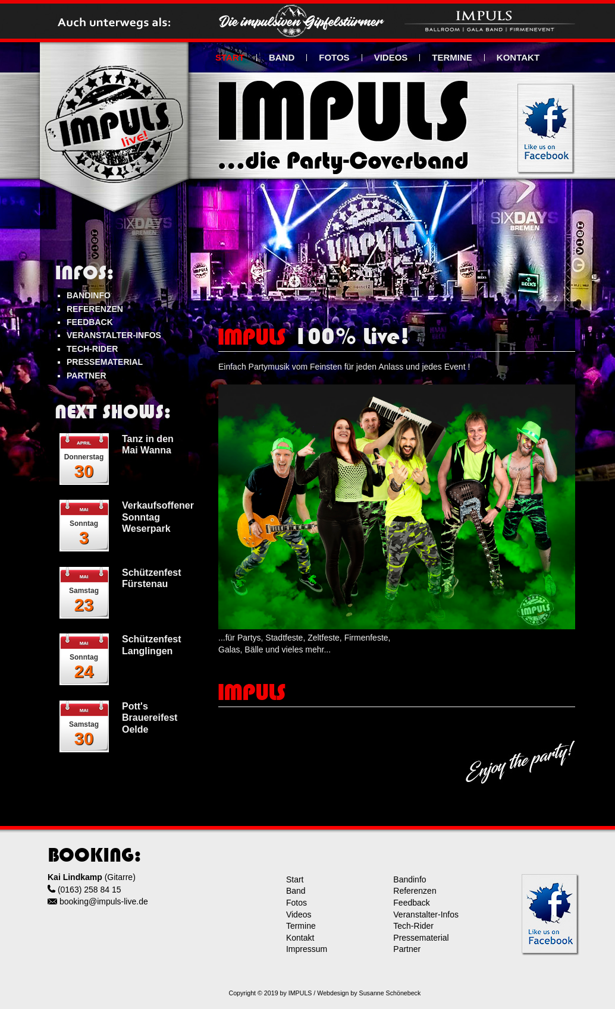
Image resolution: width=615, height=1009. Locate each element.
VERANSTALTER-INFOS (114, 335)
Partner (407, 949)
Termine (301, 926)
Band (296, 891)
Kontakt (300, 937)
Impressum (306, 949)
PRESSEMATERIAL (105, 362)
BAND (281, 57)
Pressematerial (420, 937)
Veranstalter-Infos (426, 914)
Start (295, 879)
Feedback (411, 902)
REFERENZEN (95, 309)
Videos (299, 914)
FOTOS (334, 57)
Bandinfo (409, 879)
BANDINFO (89, 295)
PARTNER (86, 375)
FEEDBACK (90, 322)
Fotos (296, 902)
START (229, 57)
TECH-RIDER (92, 349)
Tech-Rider (413, 926)
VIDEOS (391, 57)
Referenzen (414, 891)
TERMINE (452, 57)
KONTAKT (518, 57)
